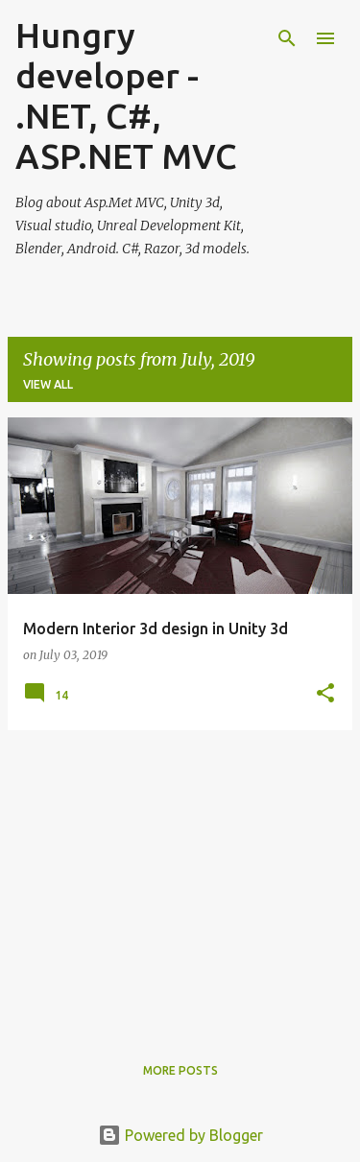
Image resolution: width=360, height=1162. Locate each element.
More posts (180, 1070)
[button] (325, 694)
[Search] (287, 38)
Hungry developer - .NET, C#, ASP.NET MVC (126, 95)
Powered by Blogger (180, 1135)
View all (48, 384)
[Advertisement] (180, 880)
